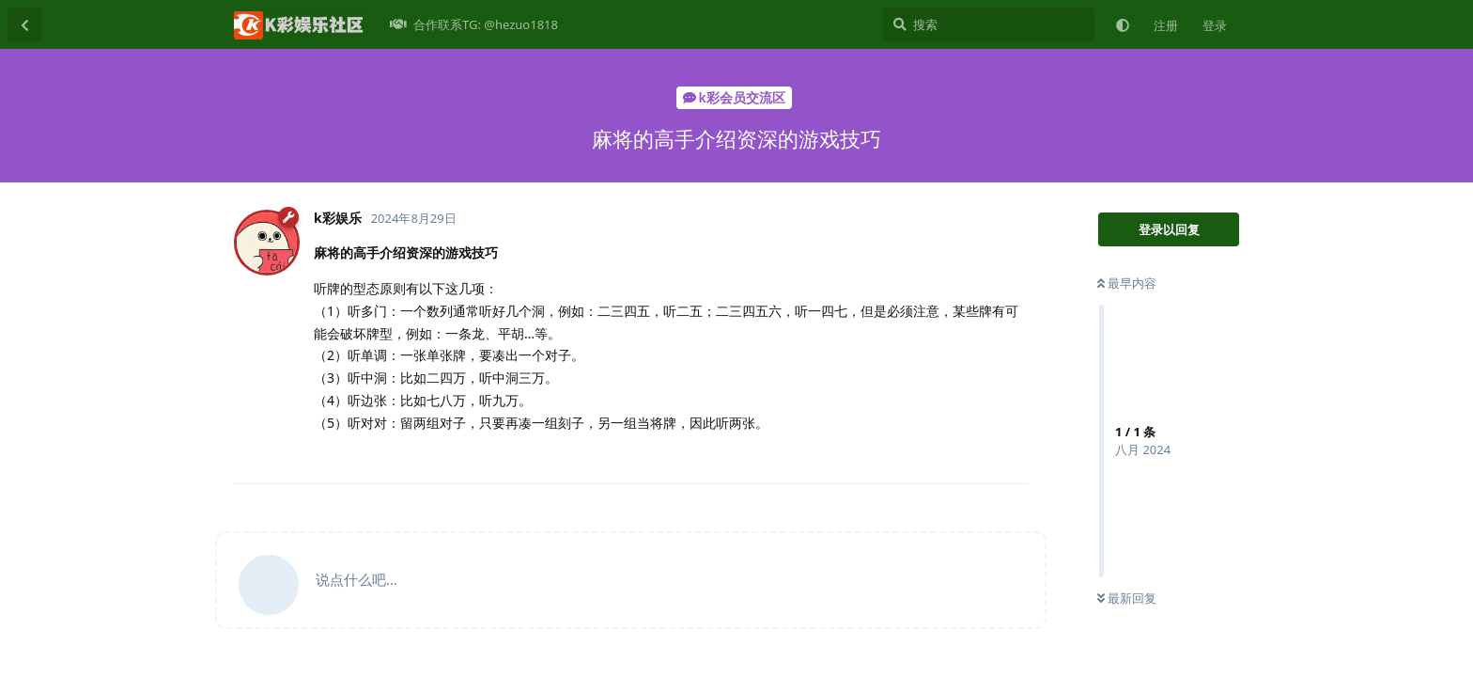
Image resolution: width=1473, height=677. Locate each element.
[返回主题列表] (24, 24)
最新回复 (1126, 598)
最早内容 (1126, 283)
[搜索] (988, 24)
